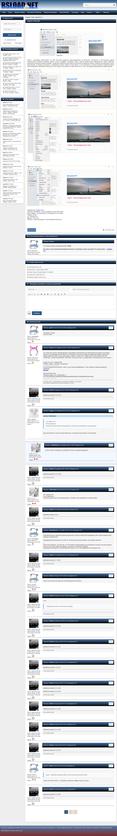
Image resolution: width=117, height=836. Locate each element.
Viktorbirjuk (54, 445)
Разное (89, 12)
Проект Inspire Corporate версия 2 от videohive (41, 272)
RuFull (51, 390)
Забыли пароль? (7, 43)
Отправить (37, 313)
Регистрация (18, 43)
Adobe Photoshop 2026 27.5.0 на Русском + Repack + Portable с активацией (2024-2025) (12, 59)
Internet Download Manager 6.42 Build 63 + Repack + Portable (12, 63)
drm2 (50, 576)
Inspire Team (40, 210)
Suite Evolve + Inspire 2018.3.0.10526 (38, 269)
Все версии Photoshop (34, 12)
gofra (51, 328)
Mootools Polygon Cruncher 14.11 (37, 277)
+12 (32, 229)
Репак (10, 12)
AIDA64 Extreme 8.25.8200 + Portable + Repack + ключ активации (11, 76)
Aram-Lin (52, 347)
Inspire (35, 219)
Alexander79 (53, 530)
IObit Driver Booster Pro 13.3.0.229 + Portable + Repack (11, 92)
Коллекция (75, 12)
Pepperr (51, 411)
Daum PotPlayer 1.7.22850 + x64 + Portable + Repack (12, 67)
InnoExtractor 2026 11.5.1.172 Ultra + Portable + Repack (11, 88)
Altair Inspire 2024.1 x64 (35, 267)
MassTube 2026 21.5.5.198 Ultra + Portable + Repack (12, 71)
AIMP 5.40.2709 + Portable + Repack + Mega (11, 80)
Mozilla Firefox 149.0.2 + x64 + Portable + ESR (11, 54)
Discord (45, 370)
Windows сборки (20, 12)
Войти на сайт (12, 35)
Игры (82, 12)
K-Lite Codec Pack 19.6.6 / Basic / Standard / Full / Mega (12, 84)
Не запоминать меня (10, 40)
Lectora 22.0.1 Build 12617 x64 (37, 274)
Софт (4, 12)
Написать (106, 12)
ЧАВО (97, 12)
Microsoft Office (64, 12)
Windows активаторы (50, 12)
